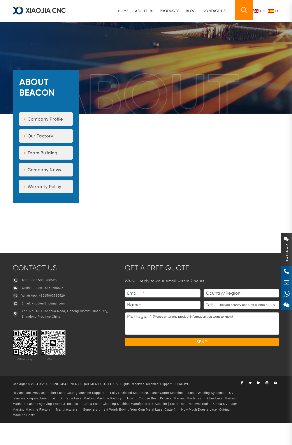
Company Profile (45, 138)
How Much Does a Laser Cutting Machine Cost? (77, 436)
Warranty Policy (44, 206)
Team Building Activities (50, 172)
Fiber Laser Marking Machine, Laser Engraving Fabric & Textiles (82, 425)
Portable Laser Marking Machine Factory (117, 420)
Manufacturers (137, 431)
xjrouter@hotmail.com (50, 323)
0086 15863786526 (44, 300)
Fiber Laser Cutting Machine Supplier (79, 414)
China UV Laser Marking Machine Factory (89, 431)
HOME (121, 11)
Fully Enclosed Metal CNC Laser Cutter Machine (149, 414)
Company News (44, 189)
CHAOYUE (190, 406)
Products (168, 11)
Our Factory (40, 155)
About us (142, 11)
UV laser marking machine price (57, 420)
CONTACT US (212, 11)
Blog (189, 11)
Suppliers (160, 431)
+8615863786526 (54, 315)
